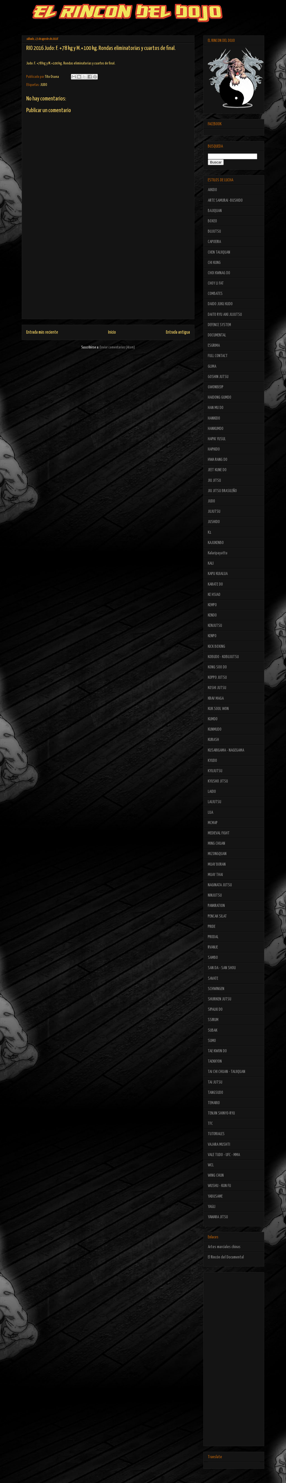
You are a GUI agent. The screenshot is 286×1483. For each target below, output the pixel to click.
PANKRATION (216, 906)
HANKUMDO (215, 429)
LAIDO (212, 791)
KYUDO (212, 761)
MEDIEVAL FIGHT (219, 833)
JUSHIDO (214, 522)
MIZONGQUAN (217, 854)
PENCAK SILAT (217, 916)
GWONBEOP (215, 387)
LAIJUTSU (214, 802)
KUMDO (213, 719)
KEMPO (212, 605)
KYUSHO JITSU (218, 781)
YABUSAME (215, 1196)
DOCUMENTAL (217, 335)
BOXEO (212, 221)
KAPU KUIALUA (218, 574)
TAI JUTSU (215, 1082)
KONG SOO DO (217, 667)
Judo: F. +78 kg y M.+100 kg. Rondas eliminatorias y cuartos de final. (70, 63)
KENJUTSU (215, 625)
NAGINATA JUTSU (220, 885)
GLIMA (212, 366)
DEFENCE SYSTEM (219, 325)
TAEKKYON (215, 1061)
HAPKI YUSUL (217, 439)
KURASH (213, 740)
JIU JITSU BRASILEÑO (222, 491)
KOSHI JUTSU (217, 688)
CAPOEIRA (214, 242)
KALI (211, 563)
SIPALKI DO (215, 1009)
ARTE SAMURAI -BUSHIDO (225, 200)
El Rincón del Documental (226, 1257)
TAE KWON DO (217, 1051)
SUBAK (212, 1030)
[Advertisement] (108, 280)
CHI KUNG (214, 263)
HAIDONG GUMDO (219, 397)
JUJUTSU (214, 511)
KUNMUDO (214, 729)
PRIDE (211, 927)
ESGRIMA (214, 345)
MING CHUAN (216, 843)
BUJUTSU (214, 231)
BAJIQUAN (215, 211)
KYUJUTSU (215, 771)
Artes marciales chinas (224, 1247)
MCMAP (213, 823)
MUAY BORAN (217, 864)
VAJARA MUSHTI (219, 1144)
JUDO (43, 85)
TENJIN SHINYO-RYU (221, 1113)
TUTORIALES (216, 1134)
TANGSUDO (215, 1092)
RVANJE (213, 947)
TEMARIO (214, 1103)
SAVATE (213, 978)
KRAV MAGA (216, 698)
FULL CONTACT (218, 356)
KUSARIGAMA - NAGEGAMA (226, 750)
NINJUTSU (215, 895)
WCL (211, 1165)
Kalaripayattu (217, 553)
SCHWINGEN (216, 989)
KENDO (212, 615)
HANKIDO (214, 418)
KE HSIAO (214, 595)
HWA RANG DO (217, 460)
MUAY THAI (215, 875)
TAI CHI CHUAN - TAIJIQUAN (226, 1072)
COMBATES (215, 294)
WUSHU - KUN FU (219, 1186)
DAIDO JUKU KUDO (220, 304)
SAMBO (213, 957)
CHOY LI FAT (216, 283)
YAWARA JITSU (218, 1217)
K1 (209, 532)
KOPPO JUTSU (217, 677)
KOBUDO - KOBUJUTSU (223, 657)
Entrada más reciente (42, 332)
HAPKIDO (214, 449)
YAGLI (211, 1207)
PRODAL (213, 937)
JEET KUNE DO (217, 470)
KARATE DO (215, 584)
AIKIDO (212, 190)
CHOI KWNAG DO (219, 273)
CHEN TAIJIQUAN (219, 252)
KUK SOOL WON (218, 709)
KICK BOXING (216, 646)
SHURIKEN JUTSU (219, 999)
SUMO (212, 1041)
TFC (210, 1123)
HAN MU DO (215, 408)
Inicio (112, 332)
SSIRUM (213, 1020)
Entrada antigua (178, 332)
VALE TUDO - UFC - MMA (224, 1155)
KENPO (212, 636)
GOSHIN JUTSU (218, 377)
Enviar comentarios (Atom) (117, 347)
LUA (210, 812)
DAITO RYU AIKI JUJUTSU (225, 314)
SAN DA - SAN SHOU (222, 968)
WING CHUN (216, 1175)
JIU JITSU (214, 480)
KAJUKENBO (216, 543)
